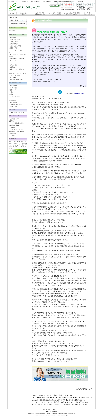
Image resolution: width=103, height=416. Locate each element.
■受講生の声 (12, 100)
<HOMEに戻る (13, 17)
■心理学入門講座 (14, 42)
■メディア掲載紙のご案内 (16, 123)
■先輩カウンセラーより (16, 104)
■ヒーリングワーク (14, 39)
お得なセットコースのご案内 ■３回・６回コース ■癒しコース (17, 75)
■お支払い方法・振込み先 (16, 69)
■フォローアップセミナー (16, 58)
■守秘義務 (12, 127)
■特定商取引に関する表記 (16, 131)
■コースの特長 (13, 85)
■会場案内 (12, 67)
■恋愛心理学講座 (14, 44)
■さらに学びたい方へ (15, 96)
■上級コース (12, 94)
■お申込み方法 (13, 65)
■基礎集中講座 (13, 48)
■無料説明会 (12, 37)
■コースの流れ (13, 88)
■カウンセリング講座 (15, 46)
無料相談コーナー (48, 400)
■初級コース (12, 90)
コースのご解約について (16, 79)
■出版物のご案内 (14, 125)
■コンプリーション (14, 60)
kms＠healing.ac (69, 9)
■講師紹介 (12, 121)
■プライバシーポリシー (16, 129)
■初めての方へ (13, 30)
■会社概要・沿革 (14, 119)
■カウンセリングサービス (16, 113)
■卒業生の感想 (13, 102)
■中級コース (12, 92)
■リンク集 (12, 135)
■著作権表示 (12, 133)
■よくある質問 (13, 107)
